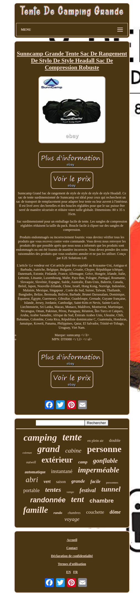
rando (57, 513)
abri (32, 480)
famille (35, 510)
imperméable (98, 470)
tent (77, 499)
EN (68, 572)
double (114, 440)
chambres (74, 513)
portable (31, 490)
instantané (61, 471)
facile (95, 481)
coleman (27, 452)
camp (82, 462)
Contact (72, 548)
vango (70, 491)
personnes (112, 482)
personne (104, 449)
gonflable (105, 460)
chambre (101, 500)
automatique (35, 472)
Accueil (72, 540)
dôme (115, 512)
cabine (73, 450)
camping (40, 437)
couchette (95, 512)
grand (48, 449)
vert (47, 481)
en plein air (95, 440)
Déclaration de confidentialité (72, 556)
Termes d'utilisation (72, 564)
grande (78, 481)
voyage (71, 519)
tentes (53, 489)
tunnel (110, 489)
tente (72, 437)
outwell (31, 462)
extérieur (57, 459)
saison (61, 482)
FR (75, 572)
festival (87, 490)
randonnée (48, 500)
